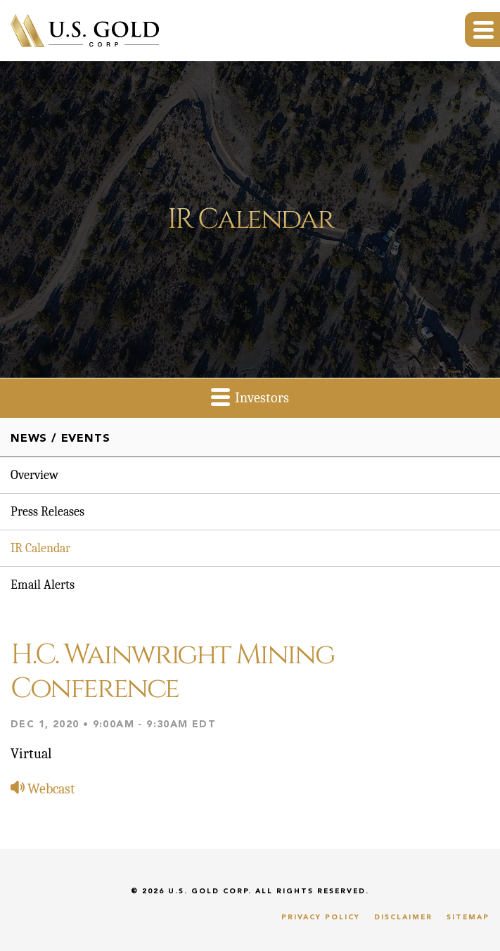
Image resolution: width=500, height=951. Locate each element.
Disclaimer (403, 917)
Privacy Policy (320, 917)
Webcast (43, 789)
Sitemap (468, 917)
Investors (250, 396)
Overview (34, 475)
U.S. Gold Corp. (210, 891)
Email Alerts (43, 584)
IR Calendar (40, 548)
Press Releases (47, 511)
